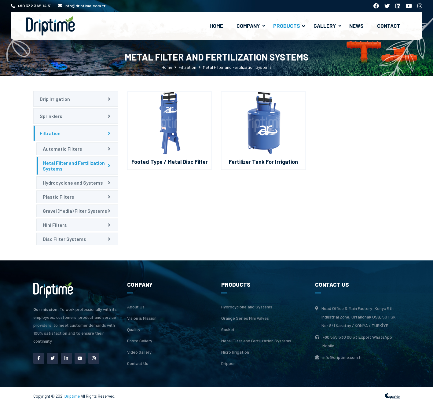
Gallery (325, 26)
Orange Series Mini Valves (245, 318)
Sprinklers (51, 116)
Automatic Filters (62, 149)
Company (248, 26)
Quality (133, 329)
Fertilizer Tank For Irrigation (263, 161)
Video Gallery (139, 352)
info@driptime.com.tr (81, 5)
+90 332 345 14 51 (31, 5)
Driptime (72, 396)
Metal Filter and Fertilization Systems (74, 165)
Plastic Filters (58, 197)
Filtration (187, 67)
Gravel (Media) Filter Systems (75, 211)
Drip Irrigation (55, 99)
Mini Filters (55, 225)
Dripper (228, 363)
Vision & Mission (141, 318)
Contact (388, 26)
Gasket (228, 329)
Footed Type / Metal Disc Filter (169, 161)
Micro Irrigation (235, 352)
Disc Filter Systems (64, 239)
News (356, 26)
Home (216, 26)
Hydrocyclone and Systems (73, 183)
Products (289, 26)
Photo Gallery (139, 341)
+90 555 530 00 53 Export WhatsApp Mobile (357, 341)
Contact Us (137, 363)
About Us (136, 307)
